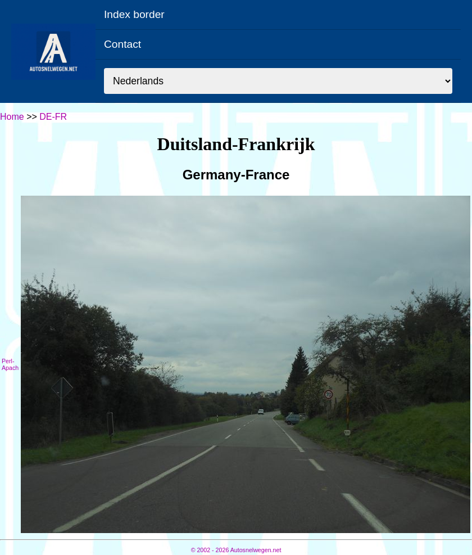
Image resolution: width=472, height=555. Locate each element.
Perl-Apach (10, 364)
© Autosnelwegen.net (236, 550)
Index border (134, 14)
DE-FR (53, 116)
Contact (122, 44)
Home (12, 116)
